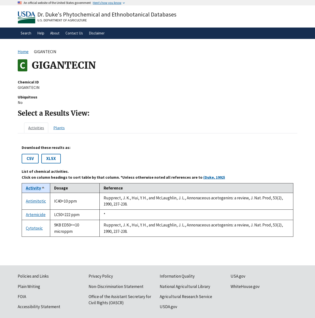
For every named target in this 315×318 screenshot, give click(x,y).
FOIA (22, 296)
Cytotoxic (34, 228)
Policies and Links (33, 276)
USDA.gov (168, 306)
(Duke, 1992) (214, 177)
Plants (59, 127)
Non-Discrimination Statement (116, 286)
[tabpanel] (157, 191)
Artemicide (36, 214)
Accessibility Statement (39, 306)
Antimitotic (36, 201)
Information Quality (177, 276)
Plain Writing (29, 286)
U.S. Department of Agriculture (62, 20)
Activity (35, 188)
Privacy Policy (101, 276)
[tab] (36, 127)
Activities (36, 127)
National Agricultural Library (185, 286)
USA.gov (238, 276)
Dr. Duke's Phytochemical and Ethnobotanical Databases (106, 14)
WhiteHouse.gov (245, 286)
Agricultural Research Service (186, 296)
